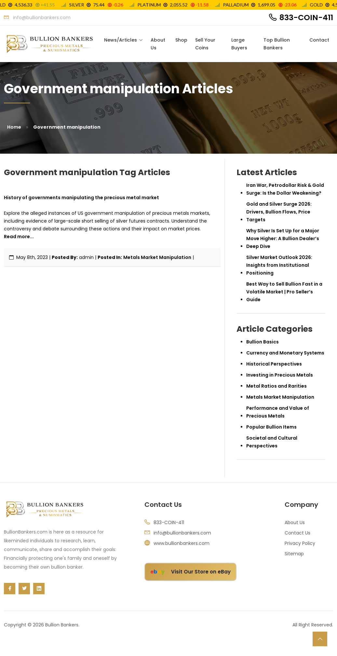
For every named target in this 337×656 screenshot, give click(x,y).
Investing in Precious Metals (279, 375)
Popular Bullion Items (271, 427)
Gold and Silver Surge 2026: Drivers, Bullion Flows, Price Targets (279, 212)
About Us (158, 44)
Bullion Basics (262, 342)
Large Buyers (239, 44)
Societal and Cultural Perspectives (271, 442)
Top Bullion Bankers (276, 44)
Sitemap (294, 553)
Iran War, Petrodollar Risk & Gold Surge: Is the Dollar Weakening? (285, 189)
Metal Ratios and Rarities (276, 386)
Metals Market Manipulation (157, 257)
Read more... (19, 236)
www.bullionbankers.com (181, 543)
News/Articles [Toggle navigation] (120, 40)
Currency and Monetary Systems (285, 353)
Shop (181, 40)
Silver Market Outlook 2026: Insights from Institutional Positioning (279, 265)
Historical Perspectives (274, 364)
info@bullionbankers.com (182, 533)
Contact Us (297, 533)
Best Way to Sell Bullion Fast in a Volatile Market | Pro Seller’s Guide (284, 292)
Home (14, 127)
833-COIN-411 (306, 17)
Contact (319, 40)
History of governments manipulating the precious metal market (81, 197)
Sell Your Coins (205, 44)
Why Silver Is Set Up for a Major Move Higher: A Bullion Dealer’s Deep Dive (282, 238)
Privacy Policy (300, 543)
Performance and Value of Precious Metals (277, 412)
